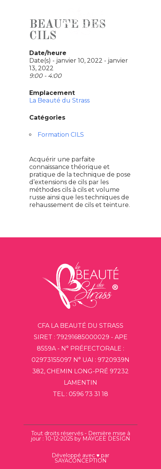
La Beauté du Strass (59, 100)
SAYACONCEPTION (81, 460)
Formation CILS (61, 134)
